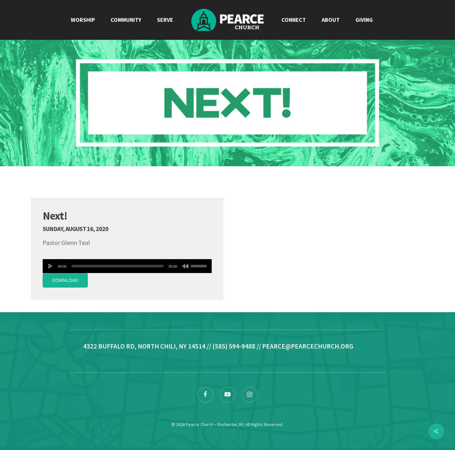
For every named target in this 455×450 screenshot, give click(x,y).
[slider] (118, 266)
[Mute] (185, 266)
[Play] (50, 266)
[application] (127, 266)
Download (65, 280)
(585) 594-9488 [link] (233, 346)
